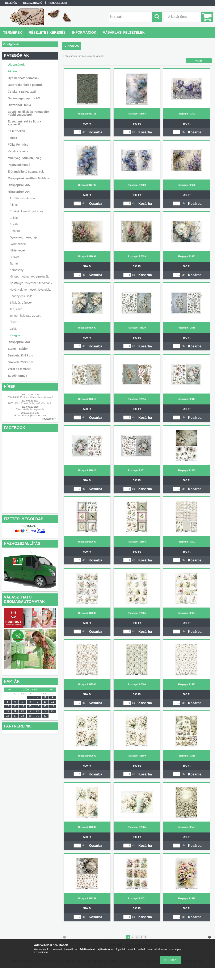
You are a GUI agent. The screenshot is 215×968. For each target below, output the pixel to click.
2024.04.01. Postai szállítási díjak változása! (30, 397)
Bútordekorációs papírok (25, 84)
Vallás (13, 328)
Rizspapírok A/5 (19, 185)
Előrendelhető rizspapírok (26, 171)
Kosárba (95, 132)
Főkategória (69, 56)
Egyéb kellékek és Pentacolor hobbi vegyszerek (28, 113)
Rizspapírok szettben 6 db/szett (29, 178)
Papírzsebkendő (19, 164)
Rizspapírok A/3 (19, 342)
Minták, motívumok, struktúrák (29, 276)
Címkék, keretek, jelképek (26, 211)
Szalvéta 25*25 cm (20, 362)
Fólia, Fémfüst (18, 144)
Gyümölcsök (18, 244)
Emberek (15, 231)
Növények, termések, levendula (30, 289)
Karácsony (17, 270)
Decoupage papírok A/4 (24, 98)
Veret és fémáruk (19, 369)
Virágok (15, 335)
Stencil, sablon (18, 348)
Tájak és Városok (21, 302)
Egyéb (14, 224)
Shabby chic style (21, 296)
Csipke (14, 217)
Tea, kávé (16, 309)
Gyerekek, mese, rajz (23, 237)
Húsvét (14, 257)
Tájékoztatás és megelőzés (30, 409)
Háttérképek (17, 250)
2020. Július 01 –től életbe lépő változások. (30, 403)
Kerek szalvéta (18, 151)
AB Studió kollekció (22, 198)
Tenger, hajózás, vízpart (25, 315)
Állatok (14, 204)
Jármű (14, 263)
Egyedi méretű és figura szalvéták (24, 123)
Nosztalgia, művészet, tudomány (31, 283)
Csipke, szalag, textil (22, 91)
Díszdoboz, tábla (19, 105)
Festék (12, 138)
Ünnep (14, 322)
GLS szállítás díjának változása (30, 415)
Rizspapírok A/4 (86, 56)
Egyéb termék (17, 375)
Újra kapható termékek (23, 78)
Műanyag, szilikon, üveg (24, 158)
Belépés (11, 2)
